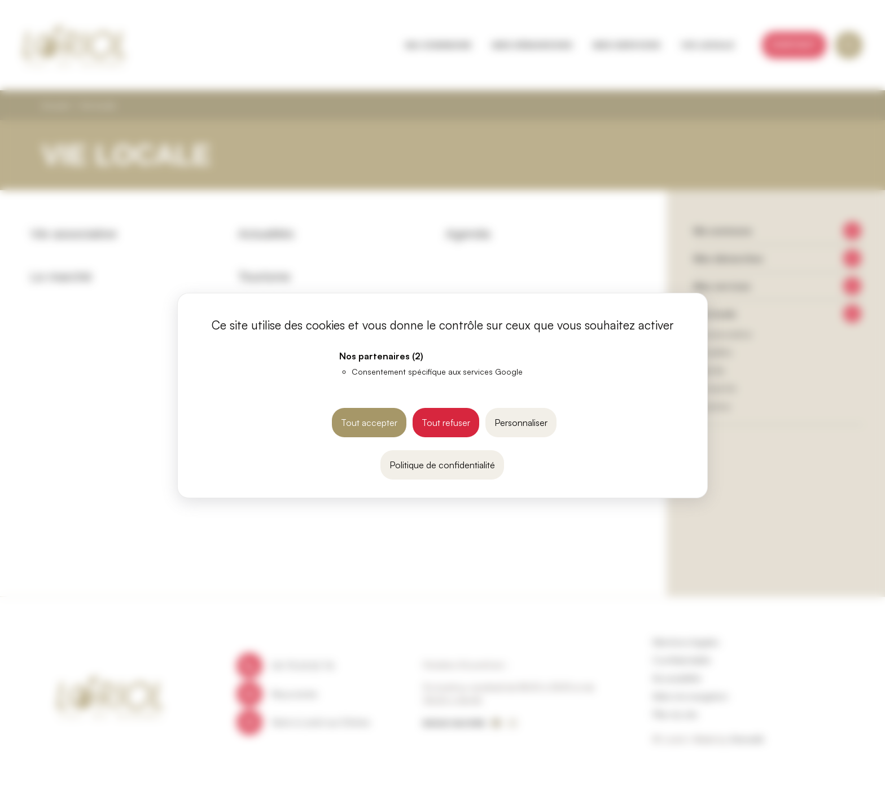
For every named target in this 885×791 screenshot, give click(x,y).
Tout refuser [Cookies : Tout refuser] (446, 422)
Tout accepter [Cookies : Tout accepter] (369, 422)
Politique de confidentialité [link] (442, 465)
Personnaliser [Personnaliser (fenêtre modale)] (520, 422)
